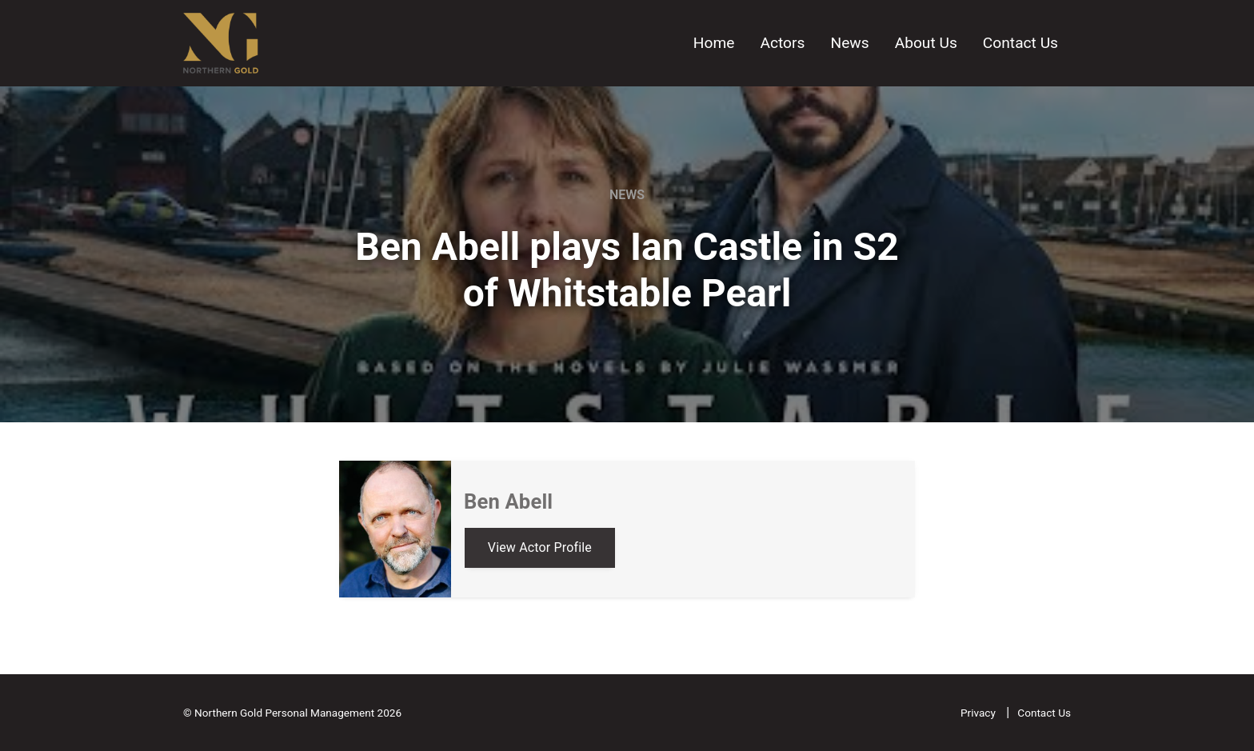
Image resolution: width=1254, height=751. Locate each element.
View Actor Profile (540, 547)
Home (714, 43)
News (849, 43)
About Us (926, 43)
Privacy (979, 712)
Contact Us (1020, 43)
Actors (782, 43)
